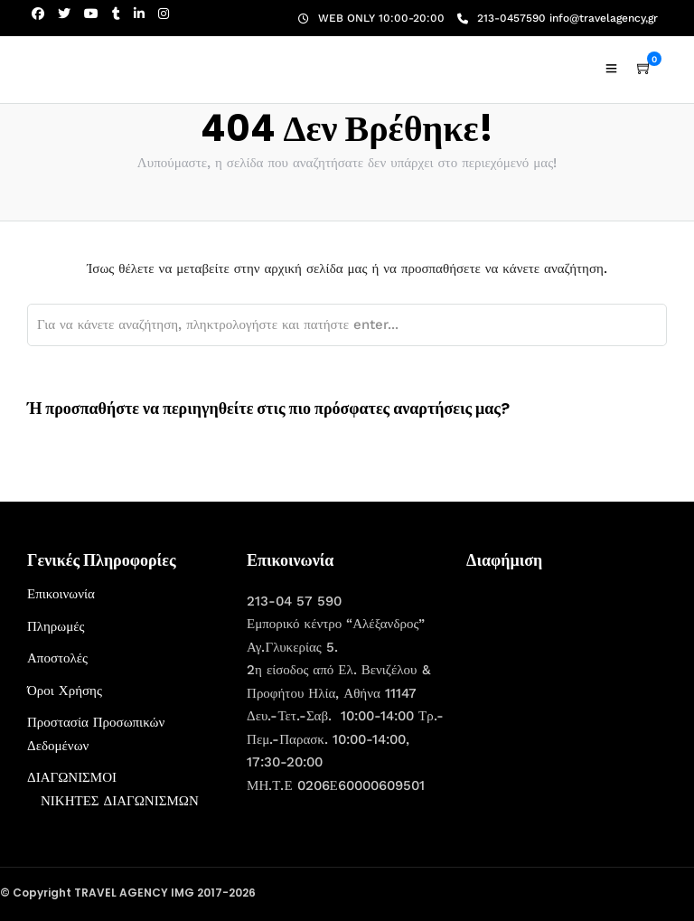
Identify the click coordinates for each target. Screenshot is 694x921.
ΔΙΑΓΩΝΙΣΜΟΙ (72, 777)
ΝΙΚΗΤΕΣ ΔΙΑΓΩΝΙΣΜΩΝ (120, 801)
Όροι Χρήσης (64, 690)
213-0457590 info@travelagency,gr (557, 18)
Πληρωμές (55, 626)
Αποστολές (57, 658)
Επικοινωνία (61, 594)
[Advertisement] (579, 696)
